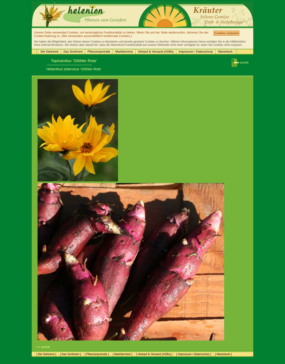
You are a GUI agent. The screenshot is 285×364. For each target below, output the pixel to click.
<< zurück (43, 347)
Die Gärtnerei (50, 51)
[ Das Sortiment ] (70, 354)
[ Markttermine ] (122, 354)
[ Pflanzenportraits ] (97, 354)
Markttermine (124, 51)
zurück (240, 62)
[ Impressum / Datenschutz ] (193, 354)
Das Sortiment (73, 51)
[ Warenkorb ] (223, 354)
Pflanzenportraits (98, 51)
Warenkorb (225, 51)
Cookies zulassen (226, 33)
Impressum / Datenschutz (196, 51)
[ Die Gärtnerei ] (46, 354)
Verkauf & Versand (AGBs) (156, 51)
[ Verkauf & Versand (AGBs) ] (154, 354)
